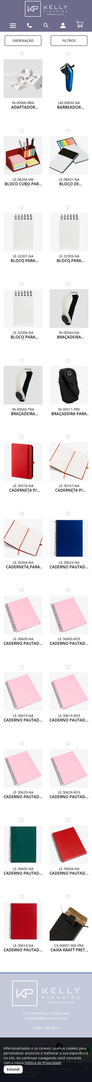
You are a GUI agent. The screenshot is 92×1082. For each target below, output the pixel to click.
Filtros (69, 40)
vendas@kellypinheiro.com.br (46, 1018)
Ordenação (23, 40)
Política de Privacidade (43, 1062)
